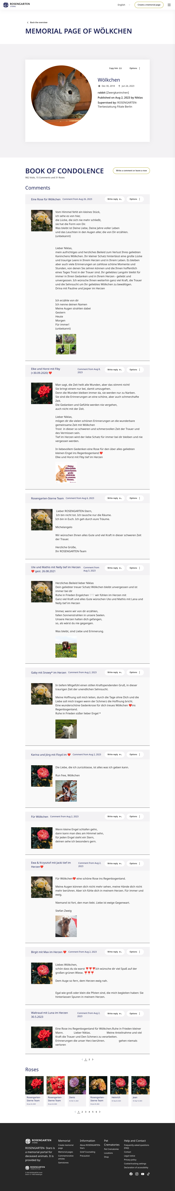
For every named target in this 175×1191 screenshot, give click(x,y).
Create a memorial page (149, 4)
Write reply (115, 199)
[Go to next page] (92, 1059)
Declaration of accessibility (136, 1167)
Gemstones (63, 1162)
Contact (127, 1152)
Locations (108, 1153)
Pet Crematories (111, 1149)
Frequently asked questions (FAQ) (136, 1146)
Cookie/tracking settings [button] (135, 1163)
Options (135, 68)
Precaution (85, 1155)
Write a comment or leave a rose (131, 170)
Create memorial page (66, 1146)
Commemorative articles (66, 1157)
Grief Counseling (87, 1152)
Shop (106, 1157)
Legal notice (129, 1155)
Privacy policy (130, 1159)
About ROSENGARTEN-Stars (90, 1146)
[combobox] (124, 5)
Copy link (115, 68)
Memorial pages (65, 1152)
